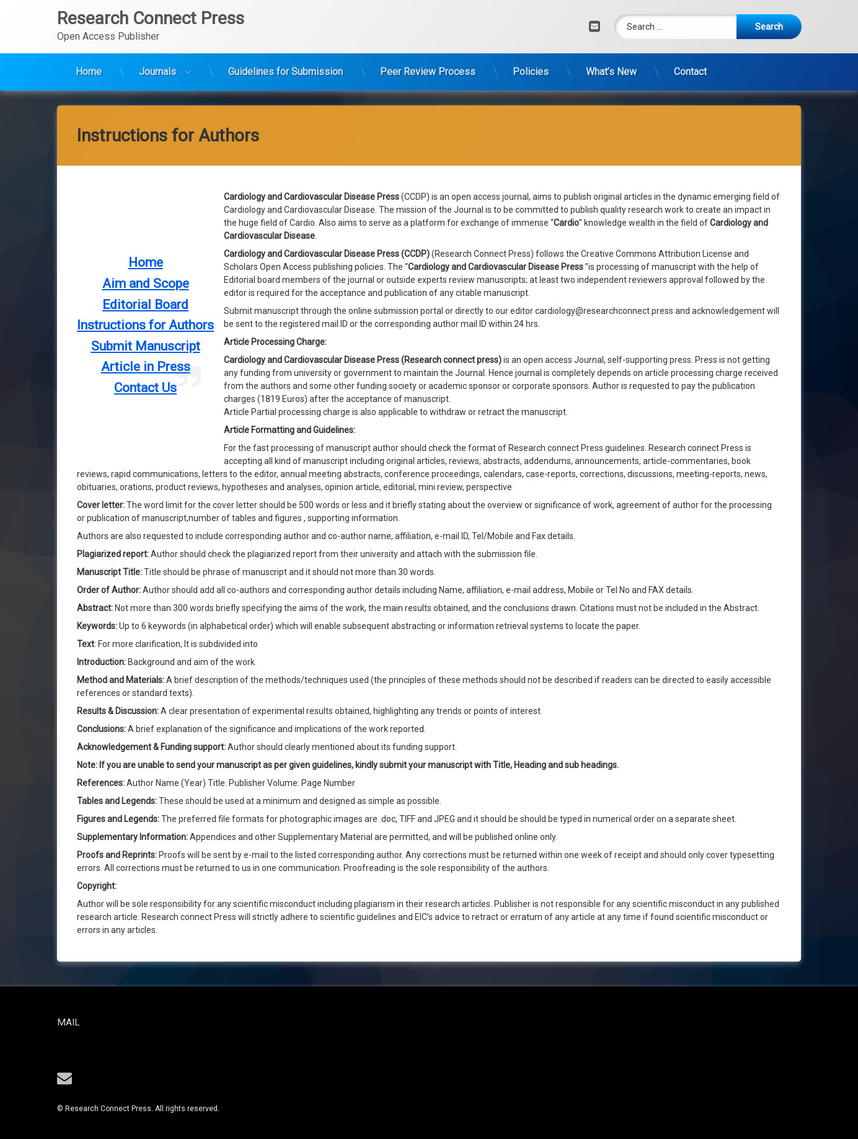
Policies (531, 38)
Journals (157, 38)
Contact (690, 38)
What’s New (611, 38)
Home (89, 38)
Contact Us (145, 72)
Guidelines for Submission (285, 38)
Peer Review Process (427, 38)
